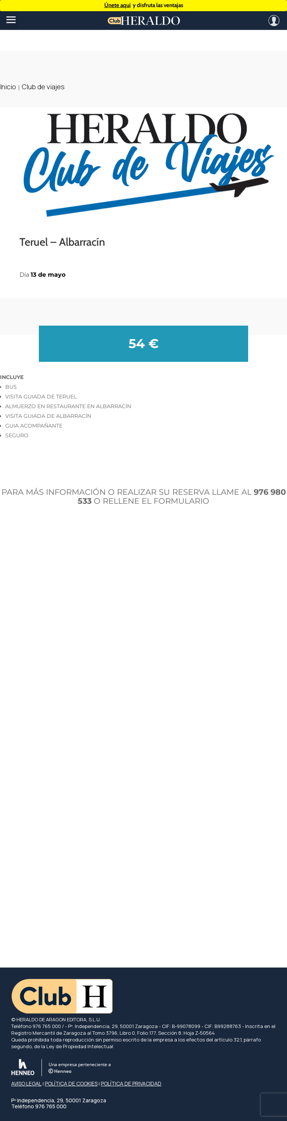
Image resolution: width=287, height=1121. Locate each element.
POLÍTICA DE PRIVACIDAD (131, 1083)
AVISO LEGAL (26, 1083)
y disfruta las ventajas (143, 5)
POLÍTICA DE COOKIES (71, 1083)
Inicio (8, 86)
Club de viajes (43, 86)
